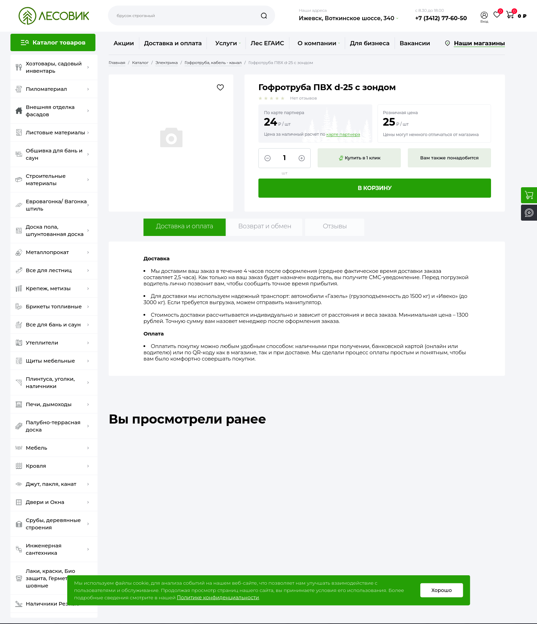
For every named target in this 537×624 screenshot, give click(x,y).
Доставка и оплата (173, 43)
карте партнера (343, 134)
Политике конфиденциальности (218, 597)
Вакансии (415, 43)
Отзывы (335, 226)
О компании (319, 43)
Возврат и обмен (264, 226)
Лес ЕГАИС (267, 43)
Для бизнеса (370, 43)
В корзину (375, 188)
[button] (484, 15)
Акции (124, 43)
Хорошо (441, 590)
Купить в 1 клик (359, 158)
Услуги (227, 43)
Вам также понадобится (449, 157)
